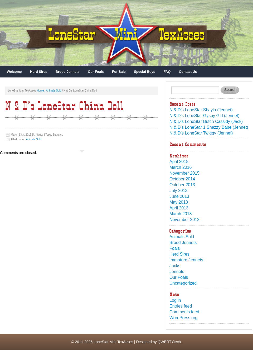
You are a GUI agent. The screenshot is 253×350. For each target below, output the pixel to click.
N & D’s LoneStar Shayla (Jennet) (201, 110)
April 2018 (178, 161)
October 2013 (182, 185)
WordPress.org (183, 317)
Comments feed (184, 312)
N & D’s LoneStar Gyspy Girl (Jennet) (204, 115)
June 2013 (179, 196)
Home (40, 90)
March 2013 (180, 214)
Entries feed (180, 306)
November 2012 (184, 219)
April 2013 (178, 208)
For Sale (118, 72)
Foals (174, 248)
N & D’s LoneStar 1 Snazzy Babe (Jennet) (208, 127)
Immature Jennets (186, 260)
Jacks (174, 265)
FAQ (167, 72)
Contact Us (188, 72)
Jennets (176, 271)
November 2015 (184, 173)
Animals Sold (53, 90)
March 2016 (180, 167)
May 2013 (178, 202)
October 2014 (182, 179)
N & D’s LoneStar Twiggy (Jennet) (201, 133)
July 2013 (178, 190)
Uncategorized (183, 283)
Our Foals (96, 72)
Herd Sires (38, 72)
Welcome (14, 72)
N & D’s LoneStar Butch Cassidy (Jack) (206, 121)
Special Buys (144, 72)
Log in (175, 300)
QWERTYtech (169, 342)
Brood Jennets (68, 72)
